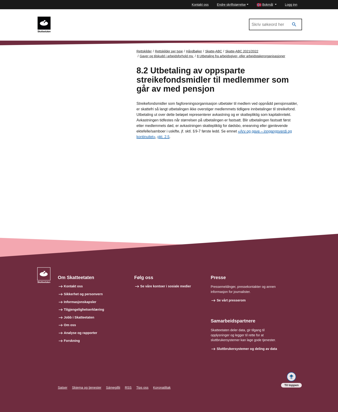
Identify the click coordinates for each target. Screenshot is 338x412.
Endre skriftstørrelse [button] (231, 4)
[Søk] (294, 24)
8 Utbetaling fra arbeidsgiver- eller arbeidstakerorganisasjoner (241, 56)
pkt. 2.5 (163, 137)
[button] (267, 4)
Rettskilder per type (169, 51)
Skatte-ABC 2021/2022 (75, 18)
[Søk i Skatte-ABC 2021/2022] (275, 24)
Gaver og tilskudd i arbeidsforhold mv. (167, 56)
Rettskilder (144, 51)
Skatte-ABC (213, 51)
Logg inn (291, 4)
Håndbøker (194, 51)
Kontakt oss (200, 4)
